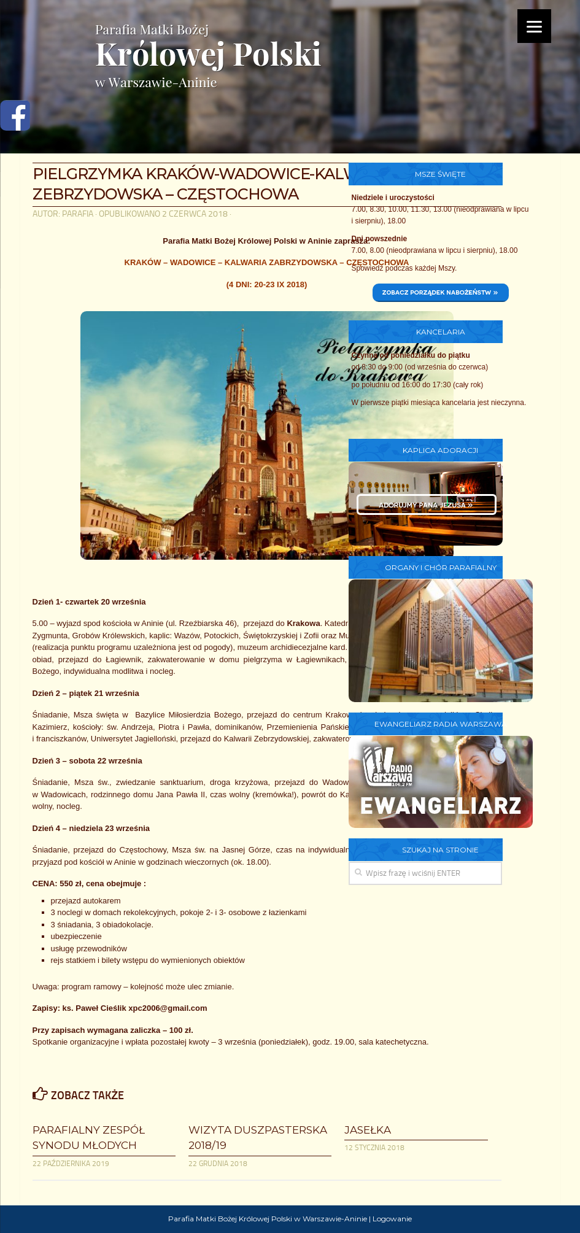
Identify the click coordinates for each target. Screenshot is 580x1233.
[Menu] (534, 26)
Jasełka (367, 1130)
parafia (77, 214)
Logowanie (392, 1218)
